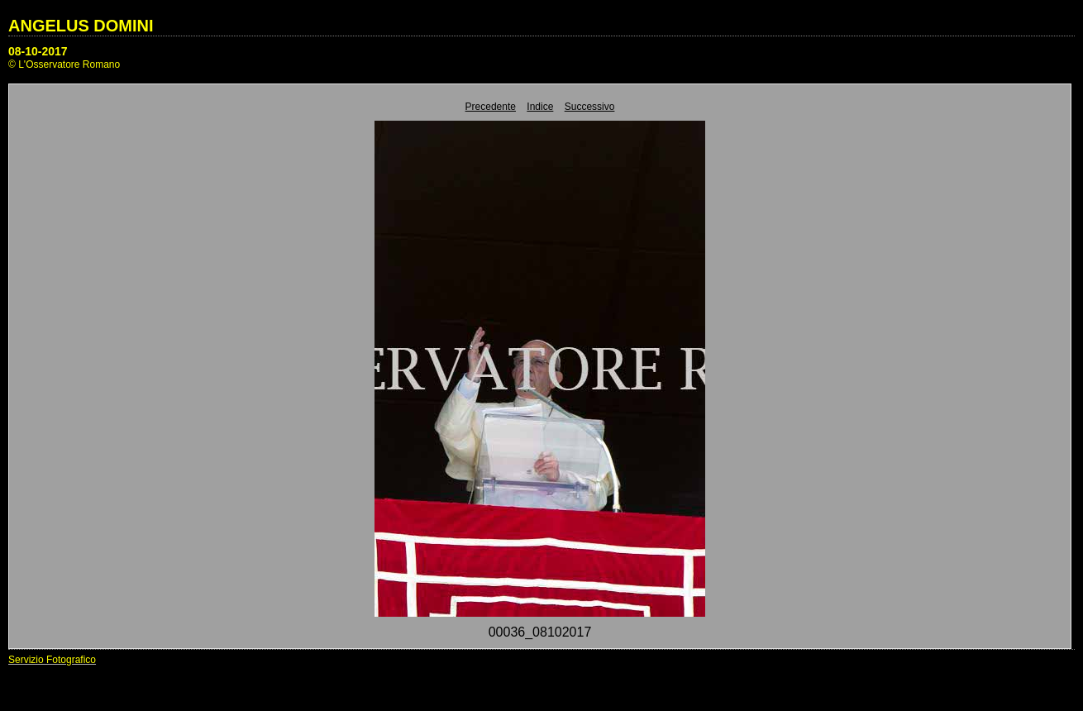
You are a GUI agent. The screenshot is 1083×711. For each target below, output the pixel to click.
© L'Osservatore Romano (64, 64)
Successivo (590, 106)
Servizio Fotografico (52, 660)
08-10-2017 (38, 51)
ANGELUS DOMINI (81, 26)
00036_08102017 (540, 632)
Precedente (490, 106)
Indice (540, 106)
